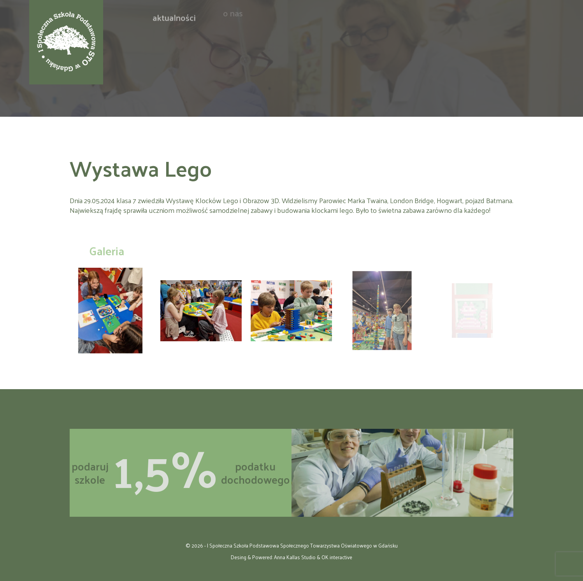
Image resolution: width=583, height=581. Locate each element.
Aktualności (174, 14)
